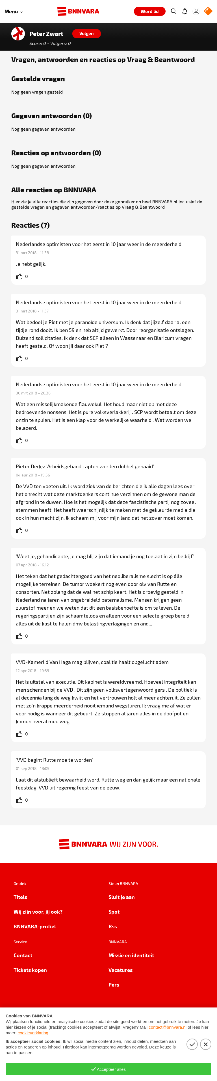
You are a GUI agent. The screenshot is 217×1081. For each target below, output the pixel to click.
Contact (23, 955)
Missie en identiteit (131, 955)
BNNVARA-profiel (35, 926)
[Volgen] (86, 33)
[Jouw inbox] (184, 11)
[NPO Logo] (208, 11)
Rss (112, 926)
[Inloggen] (196, 11)
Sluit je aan (121, 897)
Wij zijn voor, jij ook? (38, 911)
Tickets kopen (30, 970)
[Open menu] (14, 11)
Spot (114, 911)
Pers (113, 984)
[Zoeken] (173, 11)
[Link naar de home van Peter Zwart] (18, 33)
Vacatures (120, 970)
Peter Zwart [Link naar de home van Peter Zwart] (46, 33)
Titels (20, 897)
